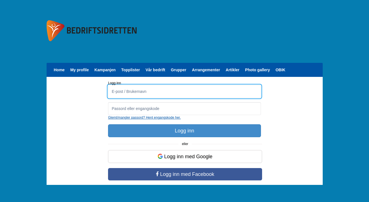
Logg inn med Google (185, 156)
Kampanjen (105, 70)
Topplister (130, 70)
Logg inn (184, 131)
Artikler (232, 70)
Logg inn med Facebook (185, 174)
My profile (79, 70)
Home (59, 70)
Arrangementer (206, 70)
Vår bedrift (155, 70)
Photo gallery (257, 70)
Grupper (178, 70)
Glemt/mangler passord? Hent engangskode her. (144, 118)
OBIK (280, 70)
